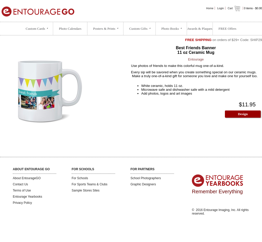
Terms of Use (22, 190)
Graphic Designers (143, 184)
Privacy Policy (22, 203)
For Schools (80, 178)
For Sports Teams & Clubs (89, 184)
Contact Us (20, 184)
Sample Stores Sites (86, 190)
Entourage (196, 59)
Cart (235, 8)
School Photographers (145, 178)
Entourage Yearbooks (27, 196)
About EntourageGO (27, 178)
